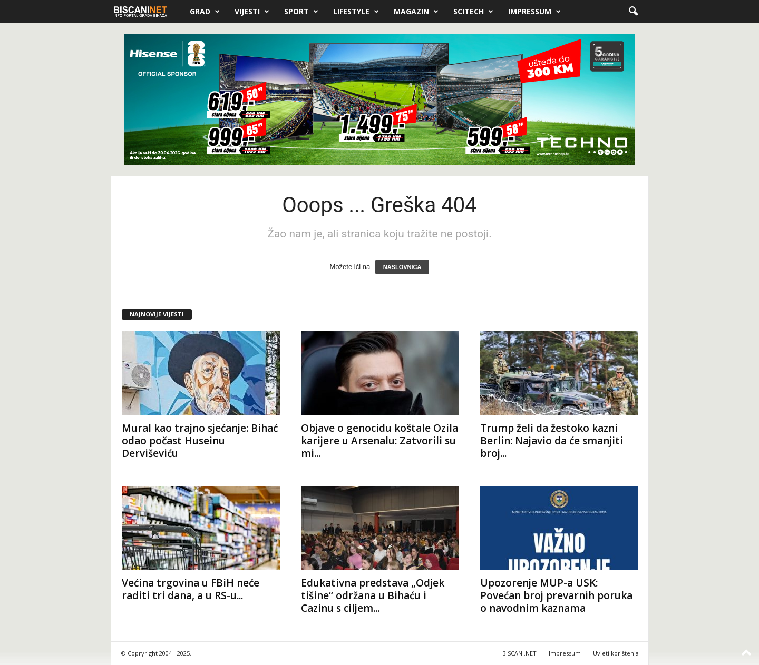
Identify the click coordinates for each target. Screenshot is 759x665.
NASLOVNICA (402, 267)
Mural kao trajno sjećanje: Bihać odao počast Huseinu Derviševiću (200, 440)
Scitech (473, 11)
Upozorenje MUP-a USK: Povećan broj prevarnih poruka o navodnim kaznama (556, 595)
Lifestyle (356, 11)
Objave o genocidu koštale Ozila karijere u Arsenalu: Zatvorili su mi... (379, 440)
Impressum (534, 11)
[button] (633, 11)
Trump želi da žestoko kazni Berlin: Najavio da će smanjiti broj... (551, 440)
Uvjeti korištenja (616, 653)
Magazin (416, 11)
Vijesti (252, 11)
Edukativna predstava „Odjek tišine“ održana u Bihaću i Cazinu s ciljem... (372, 595)
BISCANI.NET (519, 653)
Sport (301, 11)
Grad (205, 11)
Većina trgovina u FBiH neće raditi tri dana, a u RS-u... (190, 589)
